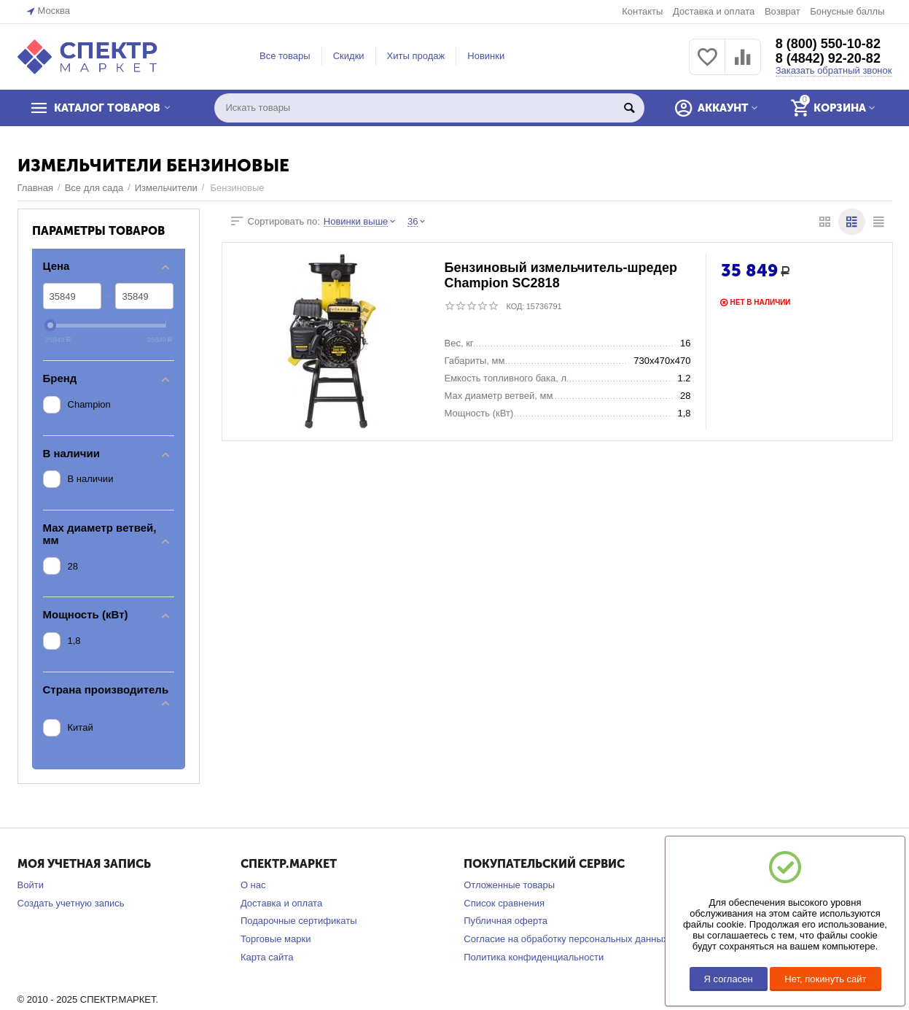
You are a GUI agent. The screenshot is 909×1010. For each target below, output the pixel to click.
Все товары (285, 55)
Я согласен (728, 979)
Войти (30, 884)
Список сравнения (504, 903)
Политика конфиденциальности (534, 957)
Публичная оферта (505, 920)
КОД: (516, 306)
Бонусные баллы (847, 11)
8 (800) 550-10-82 (828, 43)
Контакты (642, 11)
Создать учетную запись (71, 903)
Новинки (485, 55)
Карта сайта (267, 957)
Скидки (348, 55)
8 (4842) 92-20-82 (828, 58)
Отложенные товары (509, 884)
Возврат (782, 11)
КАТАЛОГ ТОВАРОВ (107, 108)
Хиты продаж (416, 55)
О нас (253, 884)
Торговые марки (276, 938)
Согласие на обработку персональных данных (566, 938)
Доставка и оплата (713, 11)
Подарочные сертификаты (299, 920)
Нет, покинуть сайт (825, 979)
